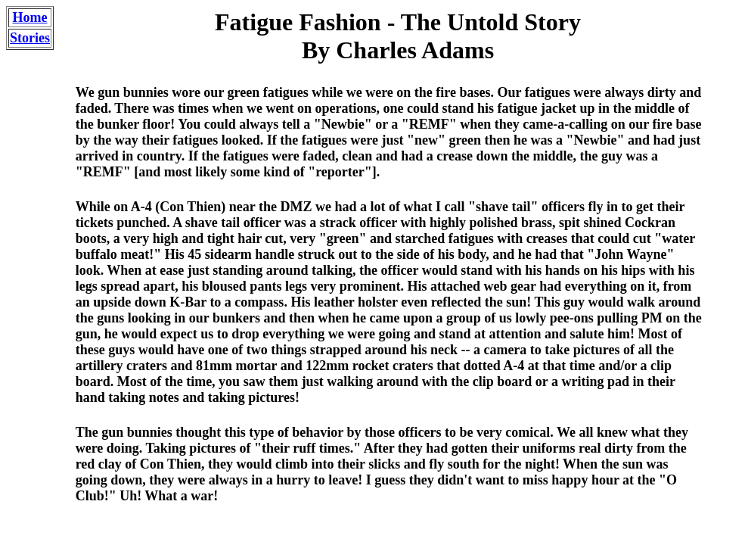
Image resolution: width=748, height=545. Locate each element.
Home (30, 17)
